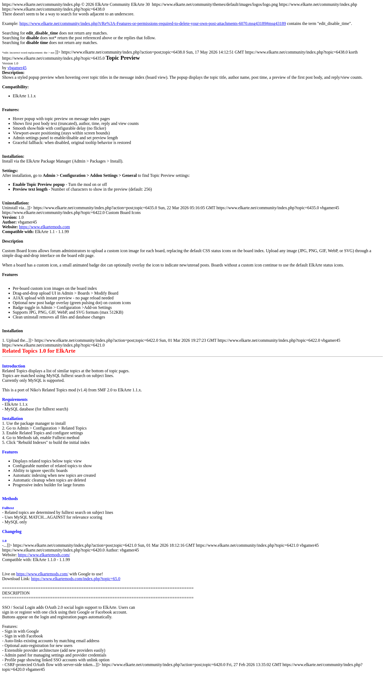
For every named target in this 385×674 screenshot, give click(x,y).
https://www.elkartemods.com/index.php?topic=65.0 (75, 578)
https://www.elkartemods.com (44, 227)
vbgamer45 (17, 67)
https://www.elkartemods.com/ (44, 555)
